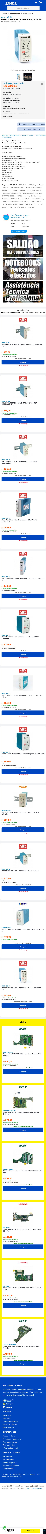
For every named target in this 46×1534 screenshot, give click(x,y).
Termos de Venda (10, 1442)
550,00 (7, 1061)
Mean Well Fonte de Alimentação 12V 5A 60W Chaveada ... (19, 462)
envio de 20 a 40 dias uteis (13, 83)
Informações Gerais (10, 1448)
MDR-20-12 (6, 577)
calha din (40, 185)
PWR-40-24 (6, 927)
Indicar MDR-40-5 (31, 129)
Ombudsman (8, 1469)
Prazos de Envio (9, 1436)
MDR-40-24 (6, 811)
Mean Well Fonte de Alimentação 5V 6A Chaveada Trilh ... (21, 989)
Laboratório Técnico (11, 1466)
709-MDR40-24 (37, 199)
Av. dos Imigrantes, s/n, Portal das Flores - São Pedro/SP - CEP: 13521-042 (20, 1475)
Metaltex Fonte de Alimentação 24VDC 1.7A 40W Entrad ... (20, 813)
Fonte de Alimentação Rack (13, 204)
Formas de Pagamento (12, 1439)
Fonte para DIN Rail (34, 190)
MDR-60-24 (6, 635)
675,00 (7, 1120)
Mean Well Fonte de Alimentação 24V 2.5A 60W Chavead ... (20, 638)
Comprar (30, 1531)
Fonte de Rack (31, 204)
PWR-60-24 (6, 752)
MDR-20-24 (6, 518)
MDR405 (31, 185)
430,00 (7, 1237)
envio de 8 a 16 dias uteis (23, 884)
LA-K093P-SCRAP (9, 1344)
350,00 (6, 761)
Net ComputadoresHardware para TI (20, 216)
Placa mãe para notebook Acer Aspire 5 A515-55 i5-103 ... (22, 1113)
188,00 (6, 410)
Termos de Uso (9, 1445)
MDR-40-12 (6, 869)
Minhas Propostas (10, 1462)
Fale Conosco (8, 1427)
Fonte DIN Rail (28, 14)
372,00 (6, 878)
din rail (5, 188)
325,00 (6, 644)
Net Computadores (34, 1488)
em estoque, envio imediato (23, 1068)
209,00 (6, 527)
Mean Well (31, 207)
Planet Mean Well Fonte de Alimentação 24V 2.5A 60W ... (23, 755)
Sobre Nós (7, 1415)
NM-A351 (6, 1286)
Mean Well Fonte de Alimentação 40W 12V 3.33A (20, 871)
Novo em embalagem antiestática (14, 107)
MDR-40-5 (22, 185)
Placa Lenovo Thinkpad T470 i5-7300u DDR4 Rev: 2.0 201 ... (22, 1230)
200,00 (6, 469)
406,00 (6, 937)
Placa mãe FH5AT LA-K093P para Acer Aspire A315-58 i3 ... (23, 1172)
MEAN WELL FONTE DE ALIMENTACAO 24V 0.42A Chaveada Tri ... (19, 404)
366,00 (6, 820)
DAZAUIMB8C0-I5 (9, 1111)
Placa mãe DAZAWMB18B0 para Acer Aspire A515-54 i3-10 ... (22, 1055)
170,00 (6, 352)
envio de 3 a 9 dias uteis (23, 358)
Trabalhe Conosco (10, 1421)
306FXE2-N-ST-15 (22, 196)
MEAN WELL (25, 199)
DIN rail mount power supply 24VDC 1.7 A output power (22, 201)
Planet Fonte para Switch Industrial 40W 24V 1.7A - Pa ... (23, 930)
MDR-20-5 (5, 694)
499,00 (7, 1178)
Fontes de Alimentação (11, 14)
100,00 (7, 1354)
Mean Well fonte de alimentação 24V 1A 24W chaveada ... (19, 521)
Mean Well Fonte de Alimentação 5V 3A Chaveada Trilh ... (21, 696)
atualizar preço (23, 365)
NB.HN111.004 (8, 1052)
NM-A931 (6, 1228)
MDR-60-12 (6, 460)
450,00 (7, 1295)
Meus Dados (8, 1456)
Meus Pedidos (8, 1459)
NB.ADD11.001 (8, 1169)
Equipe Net (7, 1418)
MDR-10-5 (5, 343)
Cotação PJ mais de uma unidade (31, 124)
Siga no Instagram (18, 231)
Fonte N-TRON (19, 207)
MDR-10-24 (6, 401)
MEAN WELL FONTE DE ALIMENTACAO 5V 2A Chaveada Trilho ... (22, 345)
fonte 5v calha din (17, 188)
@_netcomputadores (20, 220)
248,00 (6, 586)
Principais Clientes (10, 1424)
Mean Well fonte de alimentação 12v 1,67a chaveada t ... (23, 579)
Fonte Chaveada (19, 190)
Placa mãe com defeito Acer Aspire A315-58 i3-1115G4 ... (21, 1347)
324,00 (6, 703)
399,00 (6, 995)
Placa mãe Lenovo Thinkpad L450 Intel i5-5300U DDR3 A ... (22, 1289)
